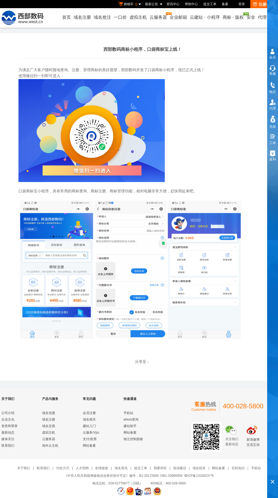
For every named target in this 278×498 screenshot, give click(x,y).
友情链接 (101, 468)
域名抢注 (102, 17)
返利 (272, 159)
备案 (225, 4)
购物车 (130, 4)
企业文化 (7, 419)
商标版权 (233, 16)
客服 (272, 74)
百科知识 (238, 468)
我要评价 (160, 468)
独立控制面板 (133, 439)
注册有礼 (263, 4)
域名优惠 (48, 413)
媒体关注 (7, 439)
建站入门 (89, 426)
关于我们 (23, 468)
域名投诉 (199, 468)
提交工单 (209, 4)
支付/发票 (90, 439)
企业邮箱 (178, 17)
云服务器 (159, 16)
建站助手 (130, 426)
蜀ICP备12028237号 (199, 476)
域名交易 (48, 426)
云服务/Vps (91, 432)
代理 (272, 108)
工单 (272, 143)
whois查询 (131, 419)
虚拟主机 (138, 17)
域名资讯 (121, 468)
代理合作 (266, 17)
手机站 (128, 413)
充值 (272, 127)
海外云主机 (50, 445)
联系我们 (7, 445)
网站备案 (89, 445)
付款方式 (62, 468)
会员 (272, 57)
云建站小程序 (205, 17)
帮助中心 (191, 4)
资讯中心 (172, 4)
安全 (251, 17)
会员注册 (89, 413)
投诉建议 (179, 468)
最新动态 (7, 432)
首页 (66, 17)
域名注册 (82, 17)
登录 (241, 4)
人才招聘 (82, 468)
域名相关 (89, 419)
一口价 (120, 17)
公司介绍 (7, 413)
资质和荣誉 (9, 426)
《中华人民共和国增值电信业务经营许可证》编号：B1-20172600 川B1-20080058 (123, 476)
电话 (272, 92)
